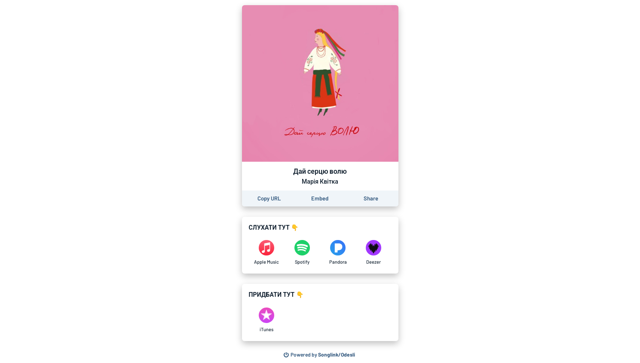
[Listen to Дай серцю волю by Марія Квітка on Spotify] (302, 252)
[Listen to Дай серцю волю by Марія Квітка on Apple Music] (267, 252)
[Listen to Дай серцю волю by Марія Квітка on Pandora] (338, 252)
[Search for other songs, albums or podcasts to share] (319, 354)
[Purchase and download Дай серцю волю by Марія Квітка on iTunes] (267, 320)
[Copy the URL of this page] (269, 198)
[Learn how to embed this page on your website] (320, 198)
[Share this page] (370, 198)
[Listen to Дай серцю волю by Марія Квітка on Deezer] (374, 252)
